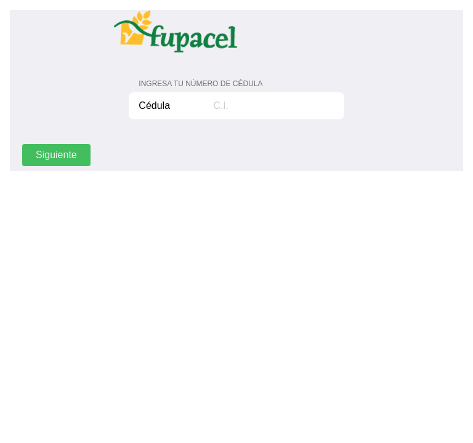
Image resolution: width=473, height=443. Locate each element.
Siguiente (56, 155)
